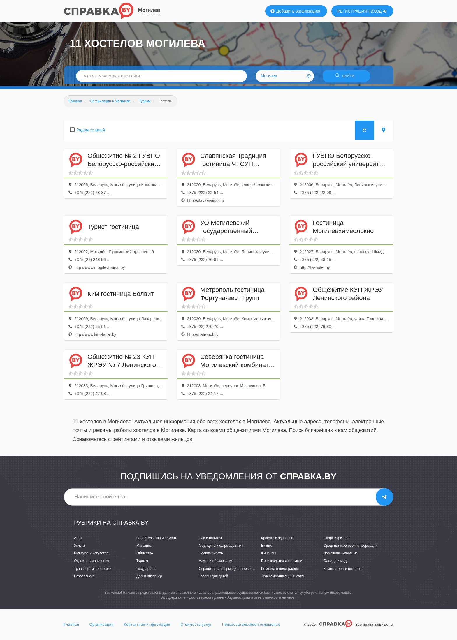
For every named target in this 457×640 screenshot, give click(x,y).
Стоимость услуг (196, 627)
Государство (146, 570)
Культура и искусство (91, 555)
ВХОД (379, 11)
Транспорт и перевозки (92, 570)
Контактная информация (147, 627)
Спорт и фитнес (336, 540)
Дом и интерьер (149, 578)
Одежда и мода (336, 563)
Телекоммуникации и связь (283, 578)
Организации (101, 627)
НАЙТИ (346, 77)
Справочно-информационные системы (230, 570)
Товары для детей (213, 578)
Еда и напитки (210, 540)
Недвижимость (211, 555)
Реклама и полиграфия (280, 570)
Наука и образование (216, 563)
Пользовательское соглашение (251, 627)
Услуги (79, 548)
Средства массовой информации (350, 548)
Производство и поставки (281, 563)
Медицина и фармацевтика (221, 548)
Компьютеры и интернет (343, 570)
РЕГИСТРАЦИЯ (352, 11)
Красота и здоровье (277, 540)
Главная (71, 627)
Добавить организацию (295, 11)
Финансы (268, 555)
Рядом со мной (90, 131)
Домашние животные (341, 555)
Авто (78, 540)
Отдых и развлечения (91, 563)
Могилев (149, 10)
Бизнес (267, 548)
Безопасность (85, 578)
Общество (144, 555)
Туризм (142, 563)
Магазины (144, 548)
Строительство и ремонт (156, 540)
